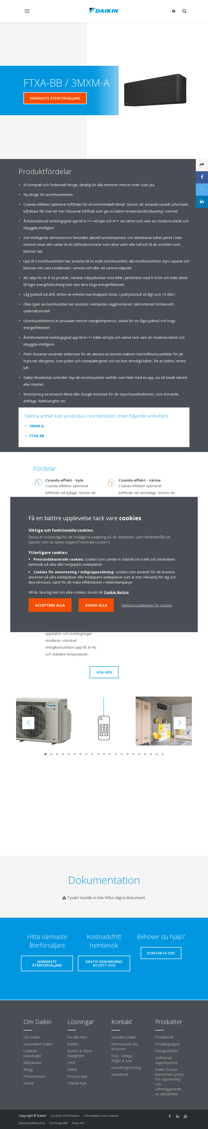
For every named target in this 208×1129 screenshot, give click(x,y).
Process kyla (77, 1076)
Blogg (28, 1069)
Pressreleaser (34, 1076)
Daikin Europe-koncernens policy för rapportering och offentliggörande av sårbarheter (169, 1081)
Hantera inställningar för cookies (146, 605)
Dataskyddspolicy (32, 1123)
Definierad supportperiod (166, 1060)
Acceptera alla (50, 605)
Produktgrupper (167, 1044)
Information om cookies (101, 1115)
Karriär (28, 1083)
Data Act (78, 1123)
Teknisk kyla (76, 1083)
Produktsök (164, 1037)
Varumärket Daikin (37, 1044)
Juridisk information (65, 1115)
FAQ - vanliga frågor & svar (121, 1058)
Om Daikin (31, 1037)
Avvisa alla (96, 605)
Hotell (72, 1069)
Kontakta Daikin (123, 1037)
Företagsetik (58, 1123)
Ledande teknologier (32, 1053)
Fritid (71, 1062)
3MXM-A (37, 426)
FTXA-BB (37, 435)
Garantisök (119, 1074)
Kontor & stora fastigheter (79, 1053)
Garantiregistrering (126, 1067)
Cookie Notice (116, 592)
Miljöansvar (32, 1062)
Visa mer (104, 672)
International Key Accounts (124, 1046)
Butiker (73, 1044)
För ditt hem (77, 1037)
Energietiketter (166, 1051)
